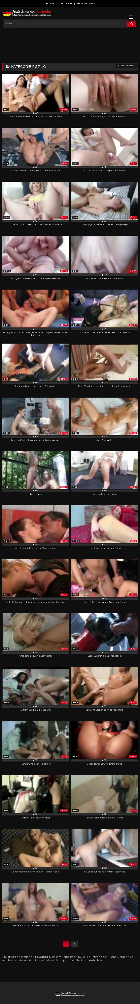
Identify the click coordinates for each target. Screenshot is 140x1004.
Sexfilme (49, 3)
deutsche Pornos (86, 3)
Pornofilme (66, 3)
